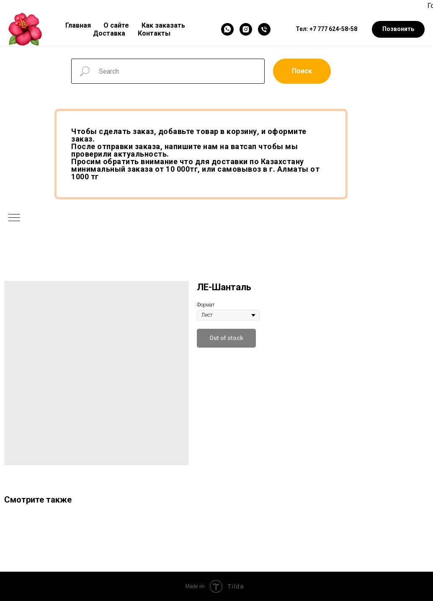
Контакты (154, 33)
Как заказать (163, 25)
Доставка (109, 33)
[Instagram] (246, 29)
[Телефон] (264, 29)
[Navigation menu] (14, 218)
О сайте (116, 25)
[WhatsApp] (227, 29)
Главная (78, 25)
